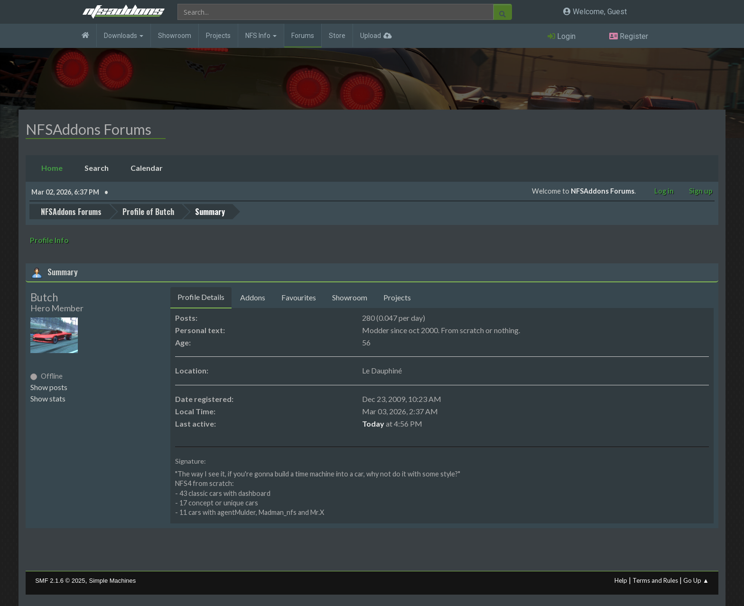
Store (337, 35)
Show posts (48, 386)
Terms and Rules (655, 580)
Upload (370, 35)
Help (620, 580)
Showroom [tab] (349, 296)
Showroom (174, 35)
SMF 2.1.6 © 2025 (60, 580)
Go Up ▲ (696, 580)
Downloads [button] (123, 35)
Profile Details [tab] (200, 296)
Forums (302, 35)
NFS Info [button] (261, 35)
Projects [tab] (397, 296)
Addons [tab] (252, 296)
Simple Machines (112, 580)
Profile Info (49, 239)
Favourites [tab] (298, 296)
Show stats (47, 397)
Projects (218, 35)
